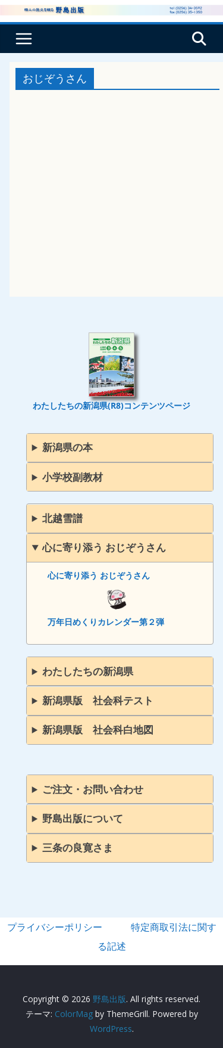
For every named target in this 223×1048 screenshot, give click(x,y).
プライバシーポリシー (54, 927)
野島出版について (82, 818)
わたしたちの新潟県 (87, 671)
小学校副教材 (72, 477)
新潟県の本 (67, 447)
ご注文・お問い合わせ (92, 789)
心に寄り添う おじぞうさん (104, 547)
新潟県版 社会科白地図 (97, 729)
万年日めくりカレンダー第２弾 (106, 621)
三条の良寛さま (77, 847)
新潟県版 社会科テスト (97, 700)
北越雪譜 (62, 518)
